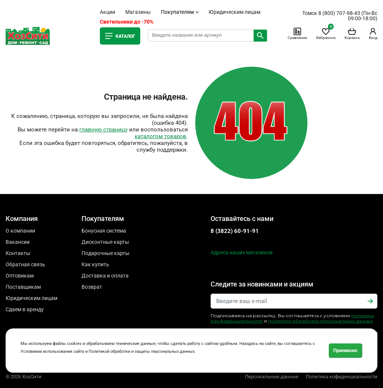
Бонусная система (104, 231)
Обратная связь (25, 264)
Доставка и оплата (105, 276)
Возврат (92, 287)
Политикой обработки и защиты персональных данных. (142, 351)
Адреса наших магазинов (242, 252)
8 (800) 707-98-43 (339, 13)
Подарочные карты (105, 253)
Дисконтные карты (105, 242)
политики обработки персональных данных (320, 321)
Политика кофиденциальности (341, 376)
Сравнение (297, 33)
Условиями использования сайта (52, 351)
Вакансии (18, 242)
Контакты (18, 253)
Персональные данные (271, 376)
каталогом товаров (160, 136)
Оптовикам (20, 276)
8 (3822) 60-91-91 (235, 231)
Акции (107, 12)
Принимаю (345, 350)
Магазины (138, 12)
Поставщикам (23, 287)
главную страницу (103, 129)
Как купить (95, 264)
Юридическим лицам (234, 12)
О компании (20, 231)
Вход (372, 33)
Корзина (351, 33)
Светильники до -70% (126, 22)
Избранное (325, 33)
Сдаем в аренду (25, 309)
